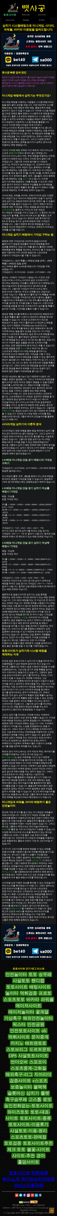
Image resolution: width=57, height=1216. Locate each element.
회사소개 (10, 1179)
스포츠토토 (7, 210)
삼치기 (26, 179)
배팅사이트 (16, 908)
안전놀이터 (37, 860)
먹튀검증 (26, 20)
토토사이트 (9, 14)
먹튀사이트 (7, 411)
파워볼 (24, 617)
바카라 (5, 829)
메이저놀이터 (8, 757)
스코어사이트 (9, 20)
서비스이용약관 (28, 1185)
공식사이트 (42, 15)
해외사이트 (26, 15)
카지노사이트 (8, 872)
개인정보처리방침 (37, 1179)
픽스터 (24, 348)
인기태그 (42, 20)
